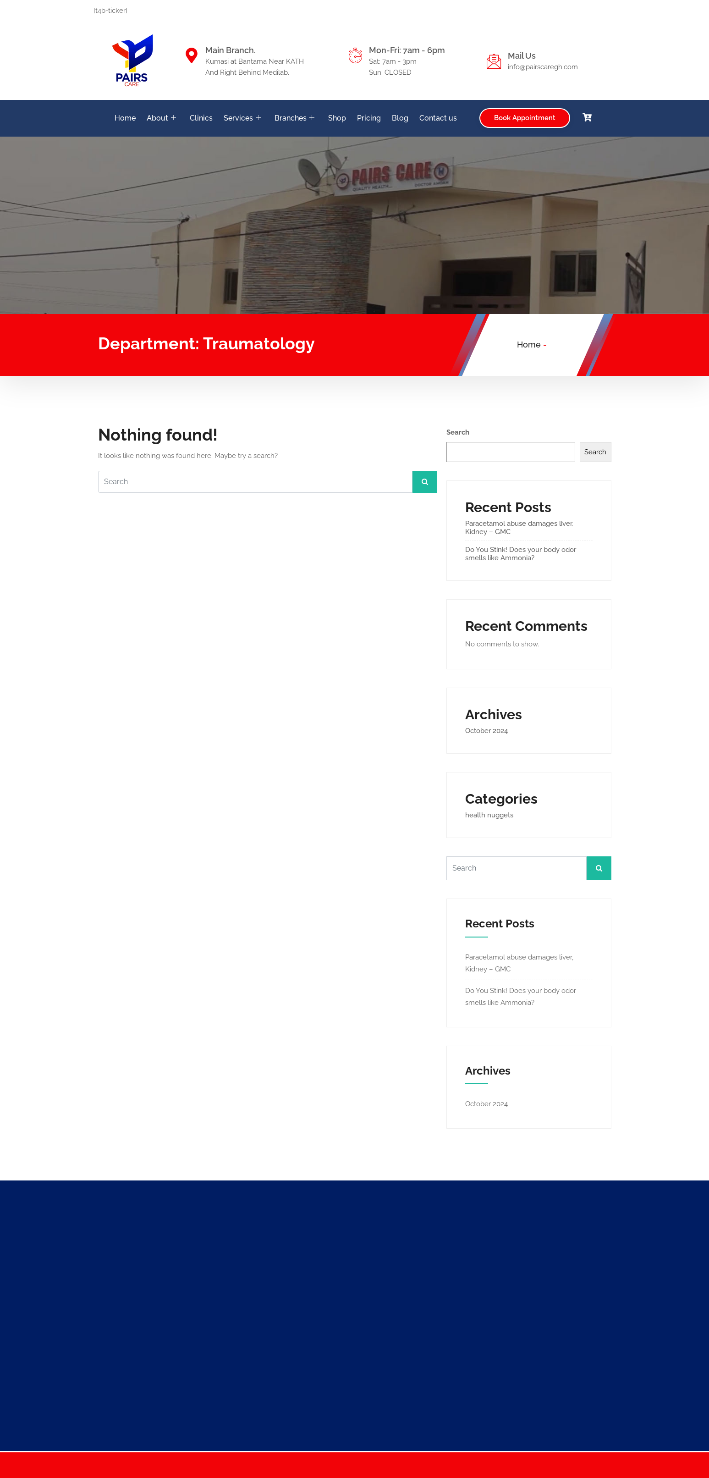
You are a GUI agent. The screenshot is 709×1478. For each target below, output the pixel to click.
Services (242, 118)
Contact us (438, 118)
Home (125, 118)
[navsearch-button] (605, 116)
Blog (400, 118)
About (161, 118)
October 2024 (486, 731)
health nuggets (489, 815)
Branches (294, 118)
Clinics (201, 118)
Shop (337, 118)
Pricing (369, 118)
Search (457, 432)
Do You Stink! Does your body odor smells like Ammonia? (520, 554)
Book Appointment (524, 118)
